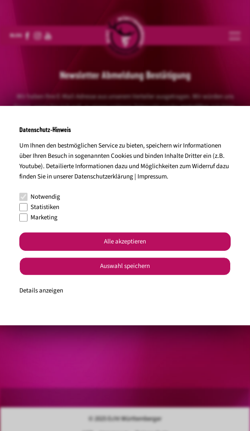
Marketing (38, 217)
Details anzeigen (41, 290)
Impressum (152, 176)
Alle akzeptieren (125, 241)
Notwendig (39, 196)
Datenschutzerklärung (103, 176)
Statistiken (39, 207)
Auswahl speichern (125, 266)
